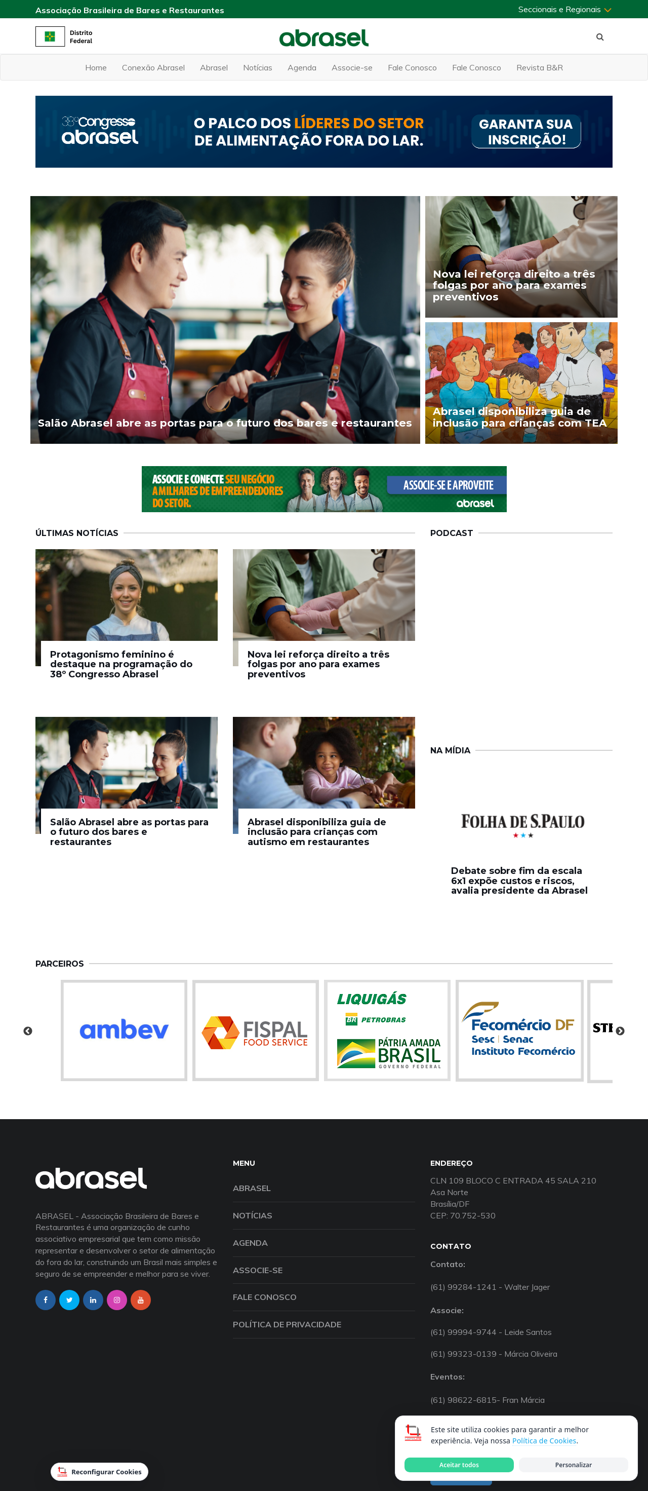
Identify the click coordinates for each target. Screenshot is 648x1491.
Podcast (451, 533)
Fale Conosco (412, 67)
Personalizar (573, 1465)
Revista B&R (539, 67)
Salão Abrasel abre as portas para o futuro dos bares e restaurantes (129, 832)
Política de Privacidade (287, 1324)
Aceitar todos (459, 1465)
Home (96, 67)
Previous (28, 1031)
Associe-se (352, 67)
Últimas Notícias (76, 533)
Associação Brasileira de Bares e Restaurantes (129, 10)
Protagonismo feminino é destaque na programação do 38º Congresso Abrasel (121, 664)
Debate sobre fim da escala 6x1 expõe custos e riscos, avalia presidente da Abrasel (519, 881)
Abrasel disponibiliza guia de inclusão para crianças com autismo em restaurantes (317, 832)
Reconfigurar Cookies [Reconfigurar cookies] (99, 1472)
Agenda (302, 67)
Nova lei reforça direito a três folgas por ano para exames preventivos (318, 664)
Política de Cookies (544, 1440)
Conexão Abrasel (153, 67)
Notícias (257, 67)
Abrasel (214, 67)
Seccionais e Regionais (565, 9)
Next (620, 1031)
